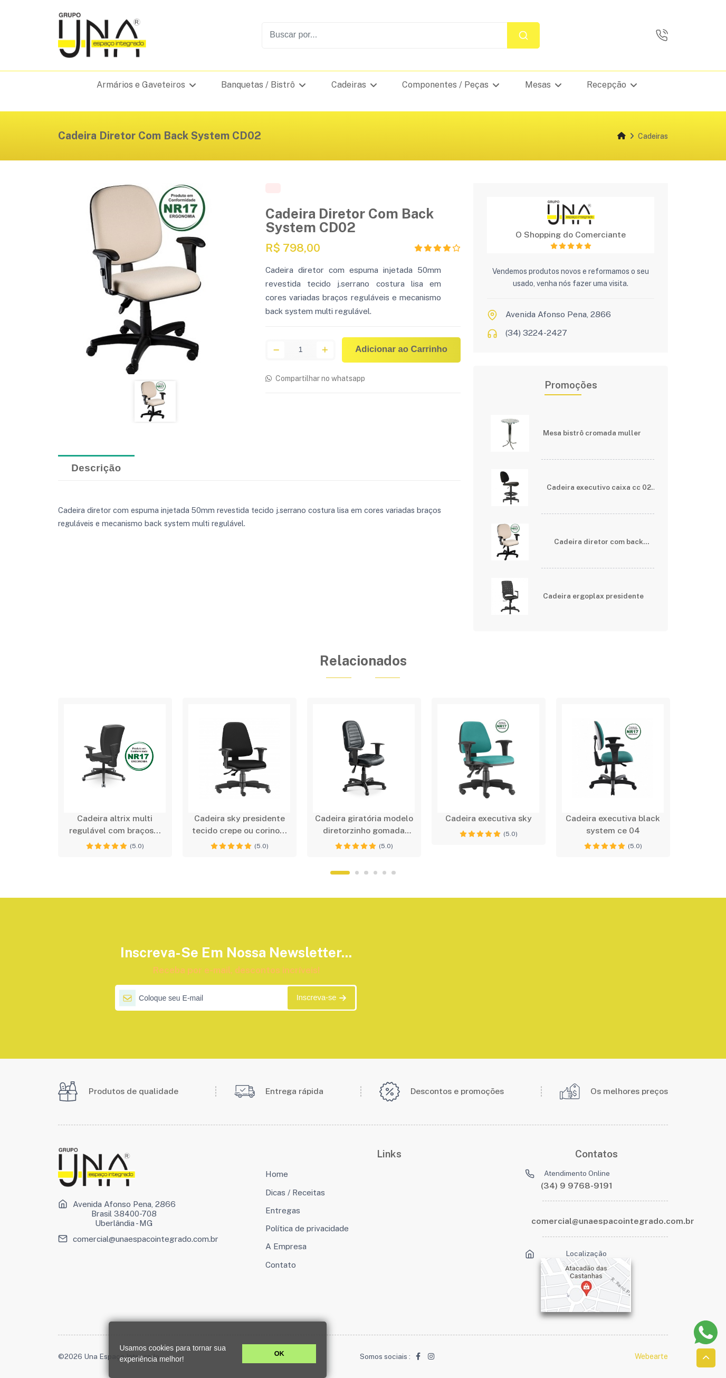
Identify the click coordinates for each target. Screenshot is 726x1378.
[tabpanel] (115, 777)
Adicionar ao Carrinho (401, 351)
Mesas (543, 85)
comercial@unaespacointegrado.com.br (145, 1238)
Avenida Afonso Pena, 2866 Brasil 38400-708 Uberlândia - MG (124, 1213)
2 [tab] (357, 873)
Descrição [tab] (96, 468)
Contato (280, 1264)
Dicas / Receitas (295, 1192)
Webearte (651, 1356)
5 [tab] (384, 873)
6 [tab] (393, 873)
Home (276, 1174)
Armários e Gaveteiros (146, 85)
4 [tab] (375, 873)
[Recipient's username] (385, 35)
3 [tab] (366, 873)
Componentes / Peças (451, 85)
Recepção (612, 85)
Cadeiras (354, 85)
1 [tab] (340, 873)
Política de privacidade (307, 1228)
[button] (187, 1360)
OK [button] (279, 1353)
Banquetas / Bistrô (264, 85)
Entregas (282, 1210)
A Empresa (286, 1246)
